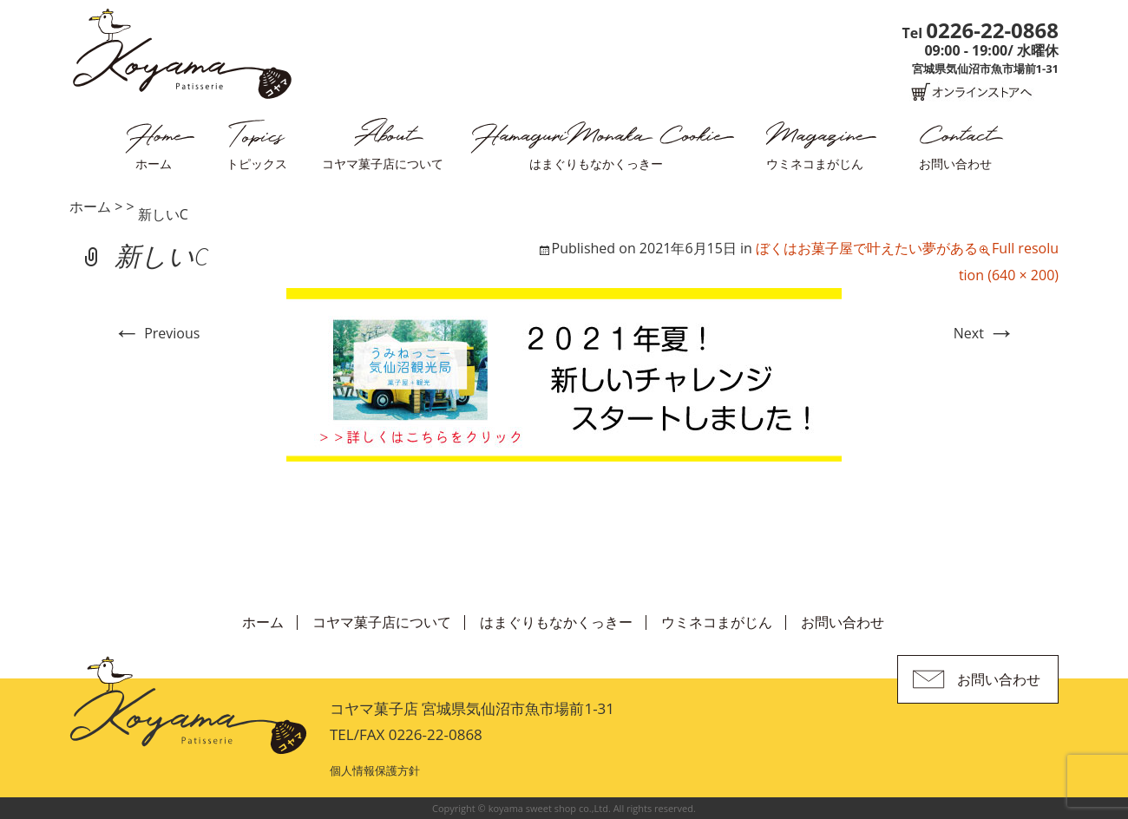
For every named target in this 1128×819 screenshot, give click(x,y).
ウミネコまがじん (814, 163)
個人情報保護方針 (375, 770)
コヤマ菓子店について (382, 163)
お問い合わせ (955, 163)
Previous (156, 333)
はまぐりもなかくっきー (596, 163)
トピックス (256, 163)
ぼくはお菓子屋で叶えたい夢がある (867, 248)
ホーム (153, 163)
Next (984, 333)
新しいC (163, 214)
